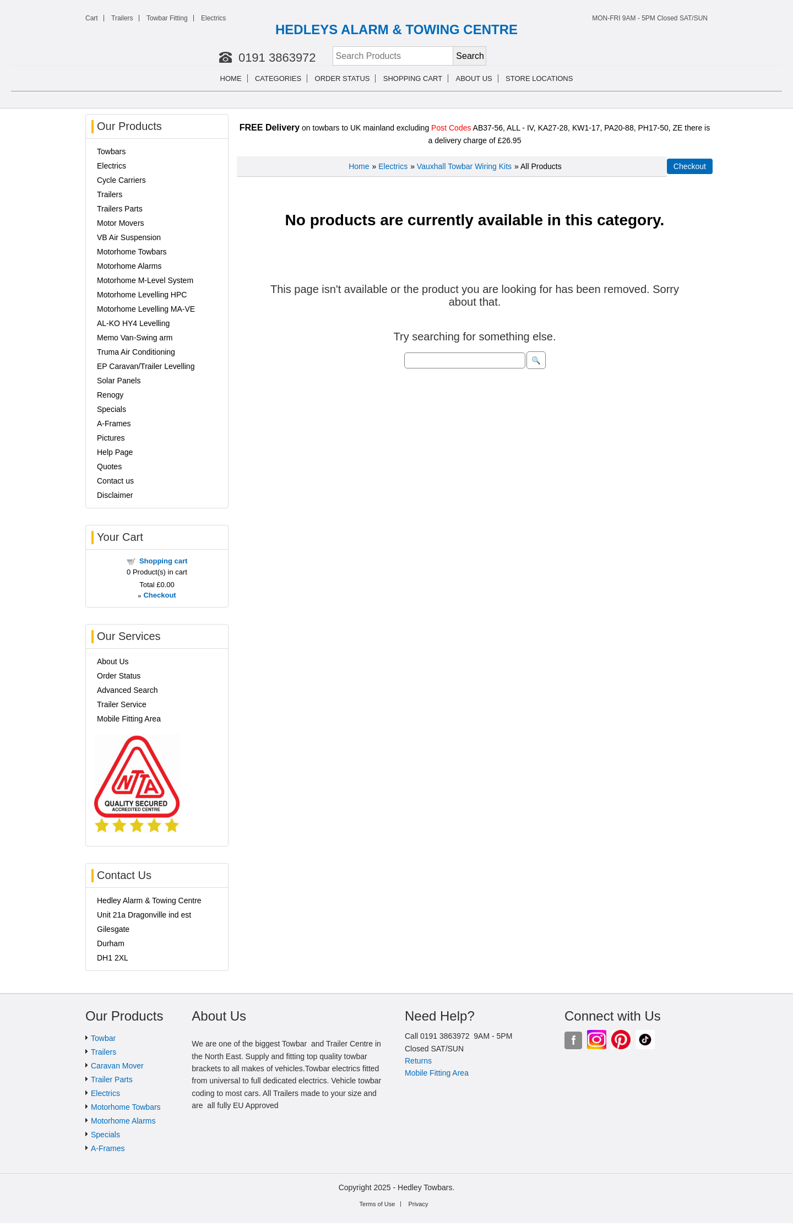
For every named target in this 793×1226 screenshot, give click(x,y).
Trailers (122, 18)
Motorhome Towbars (132, 251)
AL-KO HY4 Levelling (133, 323)
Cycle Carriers (121, 180)
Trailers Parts (120, 208)
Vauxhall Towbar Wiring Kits (464, 166)
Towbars (111, 151)
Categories (278, 78)
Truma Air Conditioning (136, 352)
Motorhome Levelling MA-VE (146, 309)
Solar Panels (118, 380)
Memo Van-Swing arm (134, 337)
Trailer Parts (112, 1079)
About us (474, 78)
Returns (418, 1060)
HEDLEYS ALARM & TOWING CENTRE (396, 29)
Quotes (109, 466)
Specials (111, 409)
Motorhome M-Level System (145, 280)
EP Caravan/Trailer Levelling (145, 366)
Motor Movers (120, 223)
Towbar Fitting (167, 18)
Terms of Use (377, 1204)
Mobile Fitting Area (129, 718)
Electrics (213, 18)
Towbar (103, 1038)
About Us (113, 661)
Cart (91, 18)
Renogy (110, 394)
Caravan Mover (117, 1065)
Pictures (111, 437)
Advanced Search (127, 690)
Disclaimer (115, 495)
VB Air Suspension (129, 237)
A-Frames (114, 423)
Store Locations (539, 78)
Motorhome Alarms (129, 266)
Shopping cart (412, 78)
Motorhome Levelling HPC (142, 294)
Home (231, 78)
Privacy (418, 1204)
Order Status (342, 78)
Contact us (115, 480)
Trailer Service (121, 704)
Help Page (115, 452)
